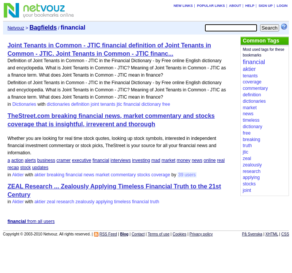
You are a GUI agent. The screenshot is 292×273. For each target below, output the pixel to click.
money (183, 160)
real (221, 160)
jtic (119, 104)
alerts (30, 160)
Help (249, 6)
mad (155, 160)
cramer (64, 160)
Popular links (211, 6)
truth (154, 201)
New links (183, 6)
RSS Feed (108, 234)
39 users (187, 174)
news (197, 160)
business (46, 160)
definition (80, 104)
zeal (51, 201)
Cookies (179, 234)
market (169, 160)
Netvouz (16, 28)
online (209, 160)
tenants (107, 104)
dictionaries (58, 104)
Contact (138, 234)
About (235, 6)
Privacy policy (201, 234)
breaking (55, 174)
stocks (143, 174)
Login (282, 6)
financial (132, 104)
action (17, 160)
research (65, 201)
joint (95, 104)
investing (141, 160)
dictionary (151, 104)
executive (81, 160)
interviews (121, 160)
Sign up (266, 6)
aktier (39, 174)
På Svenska (252, 234)
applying (104, 201)
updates (40, 167)
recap (13, 167)
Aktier (18, 174)
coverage (160, 174)
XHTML (271, 234)
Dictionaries (24, 104)
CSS (285, 234)
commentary (123, 174)
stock (25, 167)
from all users (31, 221)
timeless (122, 201)
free (166, 104)
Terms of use (159, 234)
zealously (85, 201)
